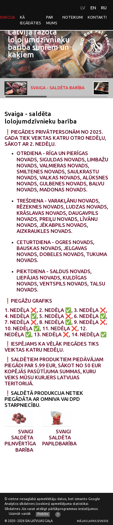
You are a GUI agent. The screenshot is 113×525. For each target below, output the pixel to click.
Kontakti (97, 17)
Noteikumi (72, 17)
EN (93, 7)
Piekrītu (42, 513)
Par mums (51, 20)
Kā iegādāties (30, 20)
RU (104, 7)
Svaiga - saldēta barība (45, 88)
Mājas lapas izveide (92, 521)
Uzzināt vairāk (20, 513)
